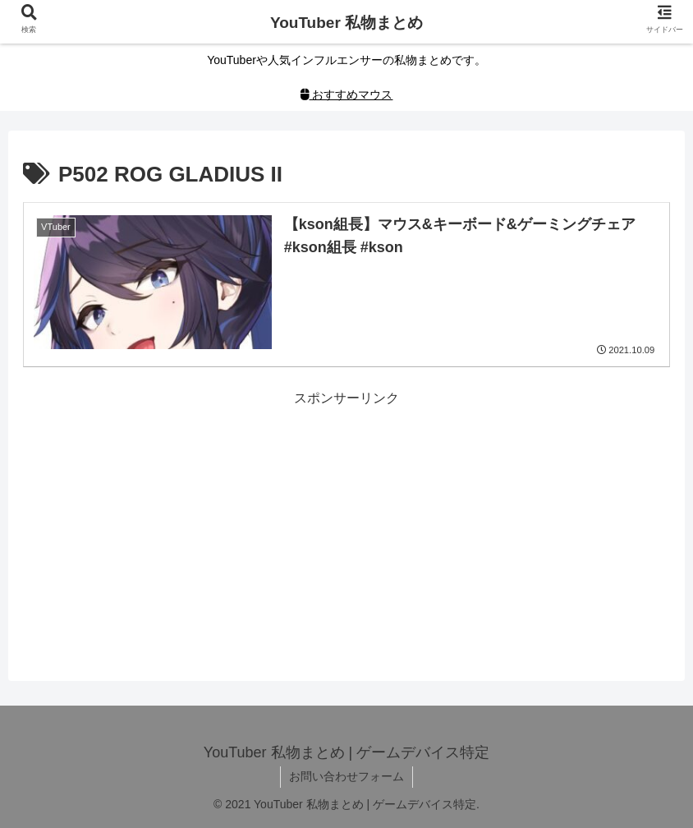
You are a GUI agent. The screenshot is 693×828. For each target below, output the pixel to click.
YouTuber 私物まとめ (346, 22)
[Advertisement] (346, 526)
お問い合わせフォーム (346, 776)
